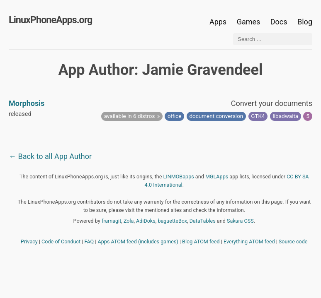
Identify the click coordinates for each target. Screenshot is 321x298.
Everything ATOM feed (249, 241)
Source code (293, 241)
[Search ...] (272, 39)
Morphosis (26, 103)
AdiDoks (146, 221)
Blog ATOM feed (201, 241)
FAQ (89, 241)
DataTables (203, 221)
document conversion (216, 116)
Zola (129, 221)
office (174, 116)
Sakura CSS (240, 221)
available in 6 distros (129, 116)
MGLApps (216, 176)
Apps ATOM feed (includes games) (138, 241)
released (20, 114)
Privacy (29, 241)
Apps (217, 21)
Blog (304, 21)
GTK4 (258, 116)
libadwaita (286, 116)
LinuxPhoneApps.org (50, 20)
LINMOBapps (178, 176)
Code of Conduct (60, 241)
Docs (279, 21)
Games (248, 21)
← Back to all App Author (50, 156)
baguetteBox (172, 221)
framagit (111, 221)
